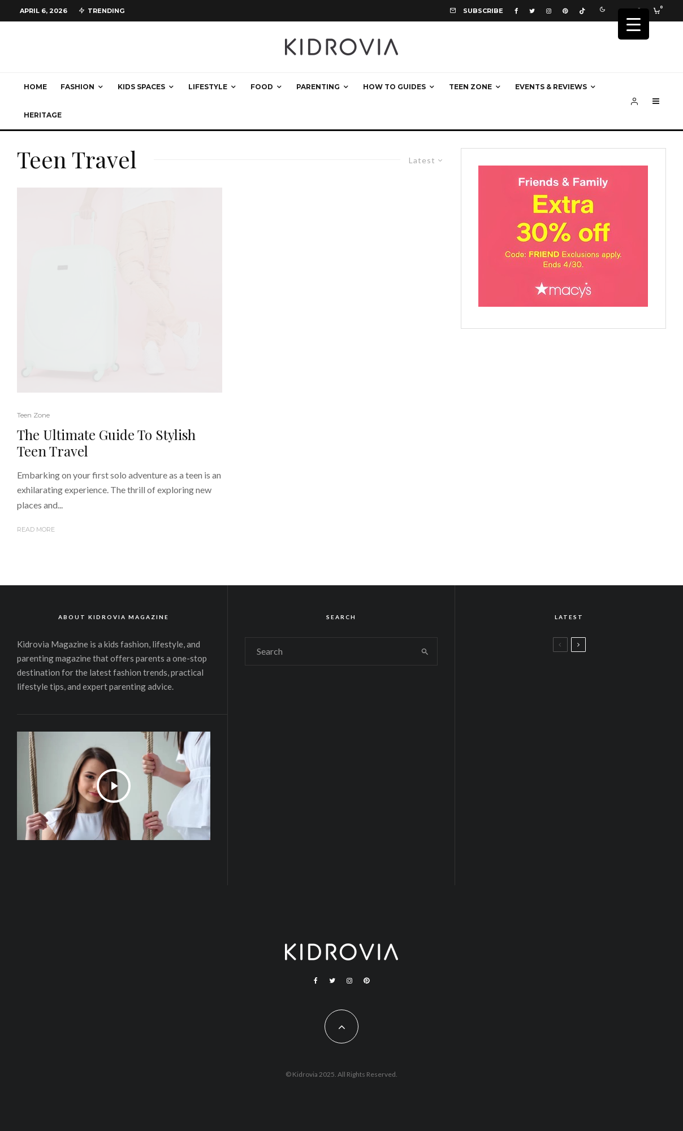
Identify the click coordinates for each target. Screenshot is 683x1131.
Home (35, 86)
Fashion (77, 86)
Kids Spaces (141, 86)
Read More (36, 529)
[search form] (329, 651)
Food (261, 86)
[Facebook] (516, 11)
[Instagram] (549, 11)
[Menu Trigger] (633, 24)
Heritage (43, 115)
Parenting (318, 86)
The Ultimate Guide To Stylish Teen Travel (106, 443)
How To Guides (394, 86)
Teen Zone (470, 86)
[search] (425, 651)
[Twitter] (532, 11)
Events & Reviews (551, 86)
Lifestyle (207, 86)
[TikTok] (582, 11)
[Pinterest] (565, 11)
